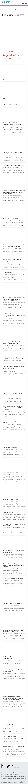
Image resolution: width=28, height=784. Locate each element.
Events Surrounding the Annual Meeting (13, 421)
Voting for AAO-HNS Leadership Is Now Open (14, 524)
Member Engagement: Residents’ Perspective (14, 670)
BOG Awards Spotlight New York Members (13, 747)
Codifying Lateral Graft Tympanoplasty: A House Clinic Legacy (13, 124)
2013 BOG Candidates (10, 725)
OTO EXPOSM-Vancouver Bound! (13, 578)
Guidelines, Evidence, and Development (11, 657)
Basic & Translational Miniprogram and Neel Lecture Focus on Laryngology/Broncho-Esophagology (14, 299)
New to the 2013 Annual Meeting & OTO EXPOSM (14, 551)
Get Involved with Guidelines (12, 219)
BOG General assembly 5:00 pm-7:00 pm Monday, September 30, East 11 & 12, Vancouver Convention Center (13, 740)
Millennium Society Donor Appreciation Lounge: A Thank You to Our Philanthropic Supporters (13, 698)
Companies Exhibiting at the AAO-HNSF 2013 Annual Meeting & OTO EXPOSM (14, 565)
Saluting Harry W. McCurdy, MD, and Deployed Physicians (13, 604)
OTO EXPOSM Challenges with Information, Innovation (13, 630)
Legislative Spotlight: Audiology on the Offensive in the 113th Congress (13, 408)
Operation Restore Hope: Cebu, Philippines (13, 153)
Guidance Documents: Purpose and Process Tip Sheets (13, 103)
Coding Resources (9, 355)
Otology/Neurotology (10, 447)
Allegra (5, 98)
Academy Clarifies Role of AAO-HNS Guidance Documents (13, 342)
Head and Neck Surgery (11, 499)
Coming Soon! (7, 272)
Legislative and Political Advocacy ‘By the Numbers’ (14, 367)
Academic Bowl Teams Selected (13, 165)
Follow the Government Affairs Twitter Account (13, 394)
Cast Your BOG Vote (9, 736)
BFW (4, 80)
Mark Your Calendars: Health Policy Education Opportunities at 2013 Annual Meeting (14, 315)
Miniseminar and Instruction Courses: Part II (12, 511)
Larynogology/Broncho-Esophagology (10, 473)
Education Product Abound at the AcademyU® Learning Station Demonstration (14, 192)
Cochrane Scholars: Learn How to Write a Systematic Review (14, 245)
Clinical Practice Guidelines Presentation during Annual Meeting (12, 259)
